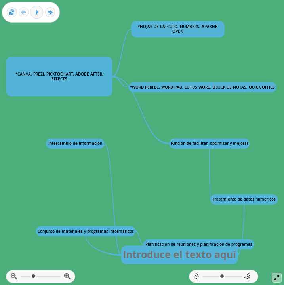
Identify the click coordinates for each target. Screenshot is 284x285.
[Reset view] (11, 12)
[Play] (37, 12)
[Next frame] (50, 12)
